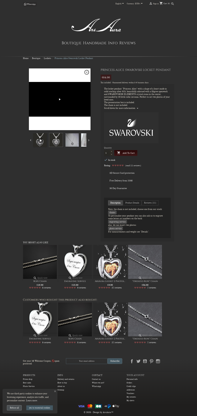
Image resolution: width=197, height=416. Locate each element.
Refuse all (14, 407)
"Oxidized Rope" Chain (145, 281)
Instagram (158, 361)
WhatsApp (96, 386)
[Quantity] (107, 153)
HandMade (94, 42)
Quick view (40, 278)
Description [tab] (115, 203)
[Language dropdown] (120, 4)
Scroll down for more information (121, 108)
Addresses (131, 390)
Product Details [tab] (132, 203)
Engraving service (117, 221)
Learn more (31, 400)
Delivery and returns (65, 379)
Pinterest (151, 361)
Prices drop (27, 379)
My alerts (130, 400)
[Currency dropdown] (139, 4)
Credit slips (131, 386)
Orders (129, 383)
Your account (135, 375)
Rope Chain (39, 281)
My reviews (131, 397)
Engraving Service (75, 281)
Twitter (138, 361)
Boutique (71, 42)
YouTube (145, 361)
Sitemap (60, 390)
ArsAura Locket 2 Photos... (110, 281)
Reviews (127, 42)
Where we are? (98, 383)
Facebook (132, 361)
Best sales (27, 383)
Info (113, 42)
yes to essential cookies (39, 407)
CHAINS (112, 212)
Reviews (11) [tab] (150, 203)
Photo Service (115, 228)
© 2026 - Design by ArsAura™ (98, 412)
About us (61, 386)
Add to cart (126, 153)
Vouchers (130, 393)
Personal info (132, 379)
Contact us (96, 379)
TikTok (171, 361)
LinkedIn (164, 361)
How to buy (62, 383)
